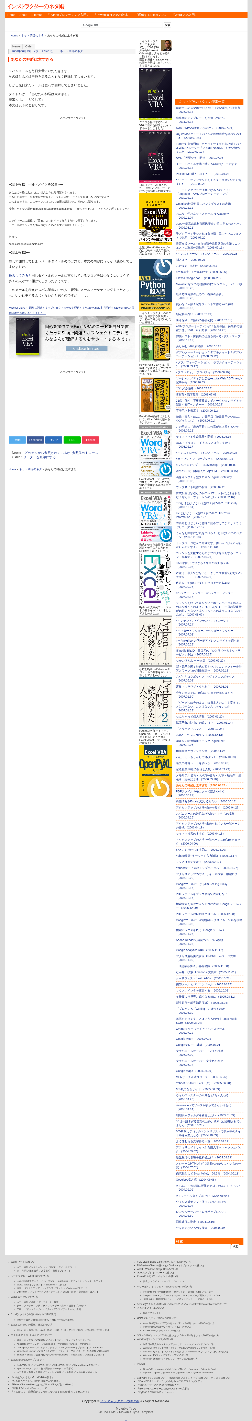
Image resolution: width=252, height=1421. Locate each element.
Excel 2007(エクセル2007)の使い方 (197, 1323)
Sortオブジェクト (38, 1347)
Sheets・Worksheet (80, 1344)
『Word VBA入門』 (185, 14)
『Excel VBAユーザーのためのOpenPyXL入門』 (163, 1388)
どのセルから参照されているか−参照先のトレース (61, 453)
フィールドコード (67, 1267)
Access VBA (176, 1304)
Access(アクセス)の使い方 (151, 1304)
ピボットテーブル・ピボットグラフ (42, 1309)
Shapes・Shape (25, 1354)
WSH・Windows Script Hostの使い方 (157, 1269)
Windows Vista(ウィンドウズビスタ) (197, 1348)
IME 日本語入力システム (155, 1344)
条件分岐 (21, 1340)
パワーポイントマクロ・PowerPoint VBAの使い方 (164, 1286)
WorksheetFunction (26, 1351)
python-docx (169, 1372)
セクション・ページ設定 (43, 1267)
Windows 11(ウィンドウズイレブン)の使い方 (165, 1355)
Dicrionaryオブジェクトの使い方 (186, 1265)
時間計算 (33, 1330)
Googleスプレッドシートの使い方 (155, 1272)
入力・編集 (22, 1267)
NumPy (183, 1369)
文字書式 (45, 1270)
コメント (49, 1372)
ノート (172, 1299)
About (23, 14)
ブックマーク (36, 1292)
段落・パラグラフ (26, 1288)
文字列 (72, 1330)
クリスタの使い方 (220, 1377)
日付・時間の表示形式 (63, 1319)
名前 (33, 1302)
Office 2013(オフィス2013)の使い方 (199, 1335)
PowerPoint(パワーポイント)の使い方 (157, 1276)
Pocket (90, 440)
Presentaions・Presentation (157, 1292)
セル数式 (68, 1372)
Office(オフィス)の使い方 (151, 1307)
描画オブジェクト (62, 1270)
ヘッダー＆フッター (95, 1281)
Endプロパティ (43, 1365)
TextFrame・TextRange (155, 1299)
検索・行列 (60, 1330)
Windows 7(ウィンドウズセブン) (159, 1348)
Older (29, 46)
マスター (208, 1292)
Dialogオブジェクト (95, 1354)
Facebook (35, 440)
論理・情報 (46, 1330)
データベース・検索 (48, 1302)
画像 (201, 1295)
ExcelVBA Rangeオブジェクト (27, 1359)
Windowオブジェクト (78, 1288)
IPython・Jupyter (151, 1372)
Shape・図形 (69, 1292)
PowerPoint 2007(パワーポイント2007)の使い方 (167, 1327)
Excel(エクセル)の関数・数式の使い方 (32, 1324)
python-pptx (184, 1372)
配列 (31, 1340)
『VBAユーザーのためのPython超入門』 (159, 1385)
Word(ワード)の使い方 (23, 1261)
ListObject (22, 1347)
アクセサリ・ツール (181, 1344)
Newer (16, 46)
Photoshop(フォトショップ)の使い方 (188, 1377)
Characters (97, 1347)
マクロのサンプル (82, 1340)
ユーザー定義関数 (87, 1351)
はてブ (54, 440)
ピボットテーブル (66, 1351)
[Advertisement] (72, 148)
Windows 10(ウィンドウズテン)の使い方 (208, 1351)
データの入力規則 (72, 1309)
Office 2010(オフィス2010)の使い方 (156, 1335)
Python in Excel (208, 1369)
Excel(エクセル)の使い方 (24, 1296)
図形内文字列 (43, 1354)
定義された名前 (47, 1351)
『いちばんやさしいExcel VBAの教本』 (32, 1377)
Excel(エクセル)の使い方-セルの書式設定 (33, 1314)
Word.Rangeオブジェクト (30, 1284)
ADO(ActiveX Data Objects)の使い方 (206, 1304)
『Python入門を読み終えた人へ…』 (156, 1392)
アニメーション (205, 1299)
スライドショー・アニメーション (167, 1281)
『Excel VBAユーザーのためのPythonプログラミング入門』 (170, 1381)
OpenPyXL (148, 1369)
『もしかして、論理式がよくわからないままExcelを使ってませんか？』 (50, 1391)
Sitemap (36, 14)
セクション (76, 1281)
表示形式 (68, 1368)
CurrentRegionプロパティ (87, 1365)
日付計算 (21, 1330)
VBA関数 (40, 1340)
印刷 (24, 1270)
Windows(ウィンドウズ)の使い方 (155, 1339)
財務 (80, 1330)
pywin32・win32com (203, 1372)
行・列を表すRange (51, 1368)
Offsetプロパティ (62, 1365)
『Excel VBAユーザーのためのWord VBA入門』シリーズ (42, 1384)
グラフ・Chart (57, 1347)
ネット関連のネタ (32, 35)
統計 (107, 1330)
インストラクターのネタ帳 (35, 6)
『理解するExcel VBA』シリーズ (29, 1388)
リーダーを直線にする (39, 457)
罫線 (59, 1372)
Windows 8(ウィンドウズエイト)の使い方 (164, 1351)
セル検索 (80, 1372)
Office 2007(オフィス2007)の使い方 (156, 1318)
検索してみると (20, 275)
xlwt (175, 1369)
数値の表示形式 (41, 1319)
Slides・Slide (194, 1292)
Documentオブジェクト (29, 1281)
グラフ (20, 1305)
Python (141, 1363)
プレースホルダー (171, 1295)
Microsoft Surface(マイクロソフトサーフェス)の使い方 (170, 1358)
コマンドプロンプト (204, 1344)
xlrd (169, 1369)
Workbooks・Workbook (55, 1344)
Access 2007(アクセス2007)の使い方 (161, 1330)
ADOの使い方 (183, 1261)
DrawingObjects (60, 1354)
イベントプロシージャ (59, 1340)
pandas (194, 1369)
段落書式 (33, 1270)
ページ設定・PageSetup (55, 1281)
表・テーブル (53, 1292)
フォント (60, 1288)
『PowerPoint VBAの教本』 (112, 14)
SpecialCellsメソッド (27, 1368)
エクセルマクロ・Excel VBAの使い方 (31, 1335)
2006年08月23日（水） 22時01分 (33, 51)
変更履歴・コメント (89, 1292)
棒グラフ (30, 1305)
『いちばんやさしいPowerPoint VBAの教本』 (36, 1380)
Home (11, 14)
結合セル (92, 1372)
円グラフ (42, 1305)
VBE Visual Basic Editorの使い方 (155, 1261)
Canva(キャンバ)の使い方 (151, 1377)
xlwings (160, 1369)
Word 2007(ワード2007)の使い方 (159, 1323)
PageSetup (76, 1354)
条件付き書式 (23, 1319)
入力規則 (21, 1372)
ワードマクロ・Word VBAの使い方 (30, 1275)
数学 (99, 1330)
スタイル (62, 1284)
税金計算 (90, 1330)
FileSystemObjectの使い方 (151, 1265)
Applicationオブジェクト (29, 1344)
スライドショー (187, 1299)
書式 (145, 1281)
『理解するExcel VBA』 (151, 14)
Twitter (17, 440)
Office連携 (22, 1292)
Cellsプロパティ (25, 1365)
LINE (72, 440)
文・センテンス (45, 1288)
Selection (50, 1284)
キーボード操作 (58, 1305)
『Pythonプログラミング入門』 (68, 14)
